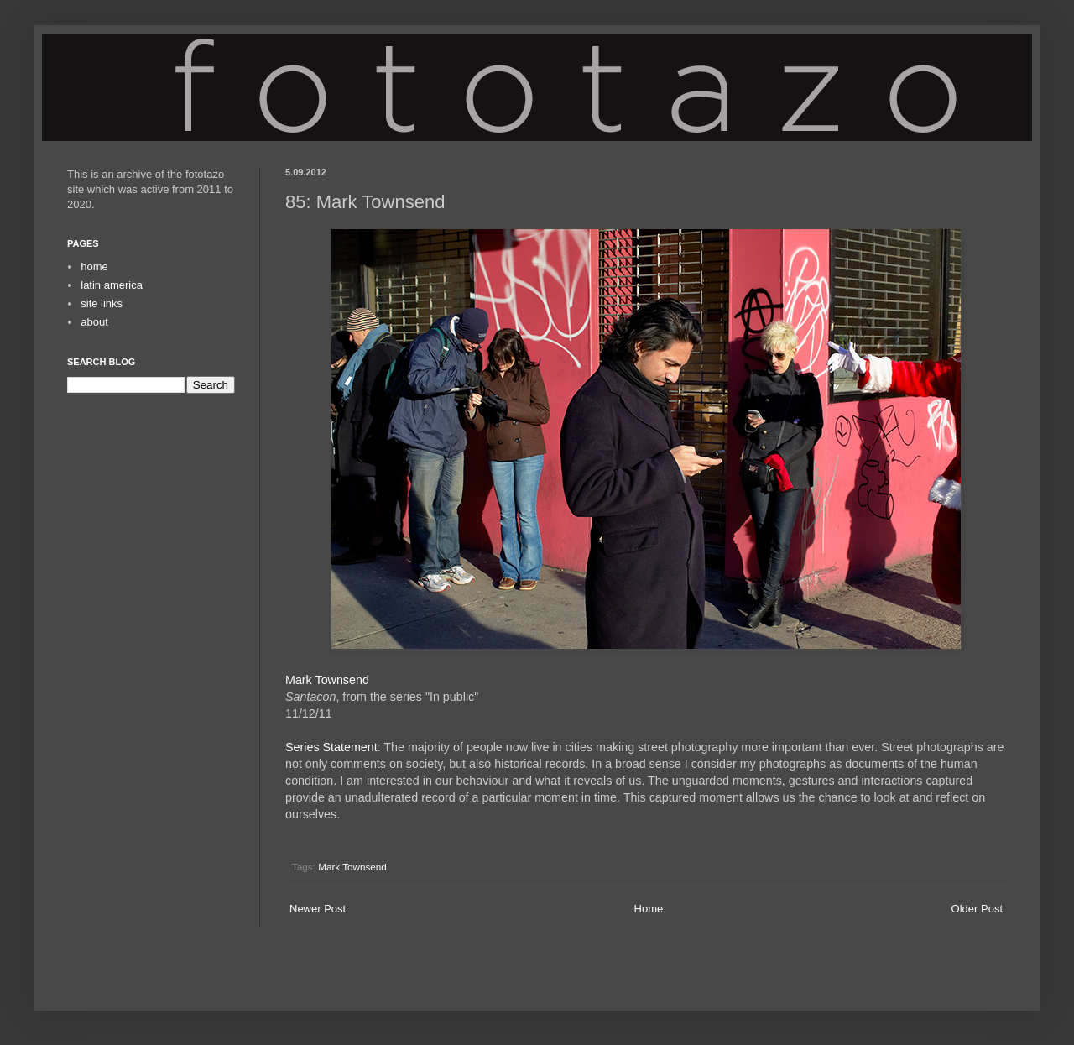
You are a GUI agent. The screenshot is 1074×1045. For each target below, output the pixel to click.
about (94, 322)
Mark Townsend (327, 680)
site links (102, 303)
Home (649, 908)
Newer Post (317, 908)
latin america (112, 285)
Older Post (977, 908)
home (94, 266)
